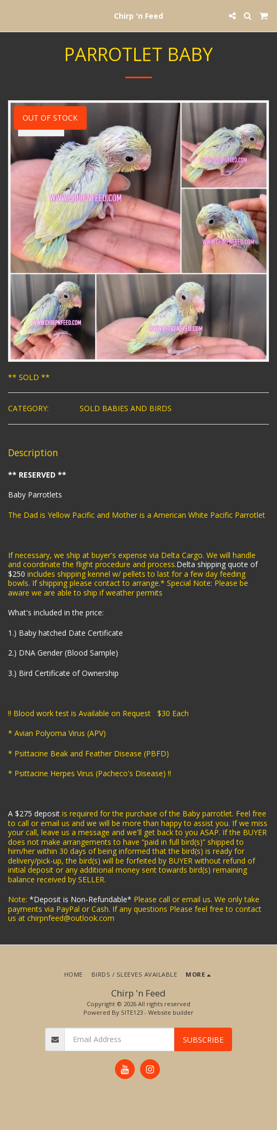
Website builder (171, 1012)
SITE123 (132, 1012)
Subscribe (203, 1040)
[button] (12, 15)
